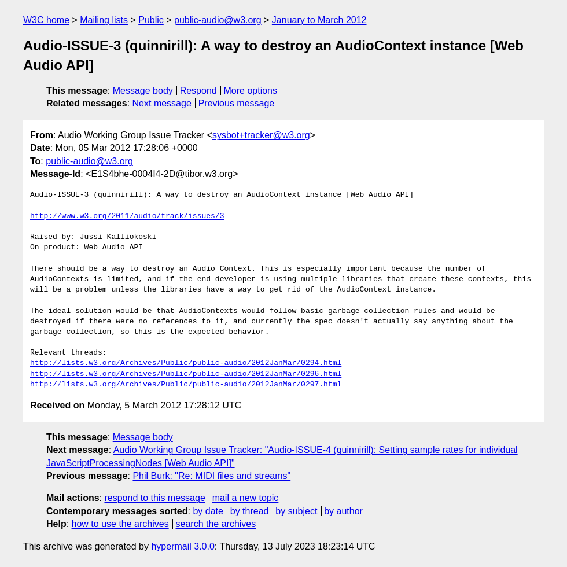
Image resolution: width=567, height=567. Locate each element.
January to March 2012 (319, 20)
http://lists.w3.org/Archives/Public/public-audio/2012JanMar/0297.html (185, 385)
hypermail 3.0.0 (182, 546)
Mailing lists (104, 20)
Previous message (236, 103)
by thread (249, 511)
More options (251, 90)
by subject (296, 511)
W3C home (46, 20)
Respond (198, 90)
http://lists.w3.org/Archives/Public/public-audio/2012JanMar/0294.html (185, 363)
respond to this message (154, 498)
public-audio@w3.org (218, 20)
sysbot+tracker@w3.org (261, 135)
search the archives (216, 524)
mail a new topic (245, 498)
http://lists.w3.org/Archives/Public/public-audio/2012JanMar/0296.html (185, 374)
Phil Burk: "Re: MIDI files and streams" (211, 476)
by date (208, 511)
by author (343, 511)
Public (151, 20)
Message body (143, 90)
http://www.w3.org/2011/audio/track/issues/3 (127, 216)
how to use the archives (120, 524)
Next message (162, 103)
